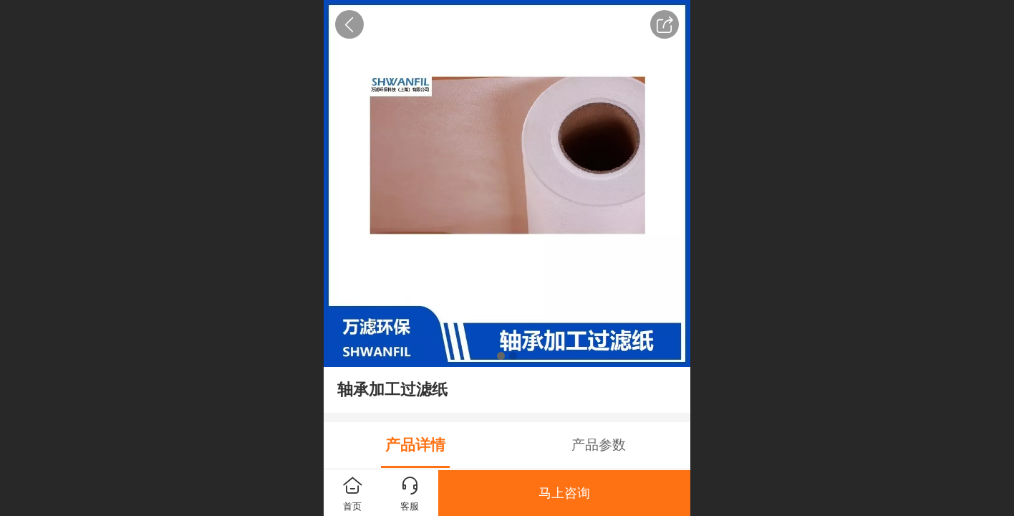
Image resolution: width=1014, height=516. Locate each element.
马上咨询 (564, 493)
